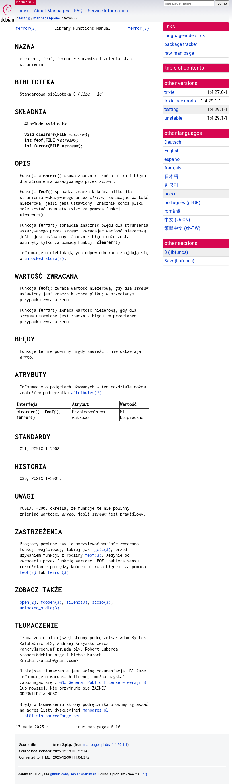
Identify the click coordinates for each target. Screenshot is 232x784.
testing (24, 18)
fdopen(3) (51, 602)
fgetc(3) (101, 549)
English (172, 150)
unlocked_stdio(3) (44, 258)
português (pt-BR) (182, 202)
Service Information (108, 10)
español (172, 159)
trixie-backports (180, 101)
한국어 (171, 185)
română (172, 211)
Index (23, 10)
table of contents (184, 68)
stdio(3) (101, 602)
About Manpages (51, 10)
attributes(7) (86, 392)
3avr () (179, 261)
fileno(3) (76, 602)
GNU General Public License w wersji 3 (102, 682)
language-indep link (184, 35)
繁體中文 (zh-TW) (182, 228)
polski (170, 194)
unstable (173, 118)
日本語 (171, 176)
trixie (169, 92)
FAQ (78, 10)
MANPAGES (25, 2)
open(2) (28, 602)
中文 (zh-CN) (177, 219)
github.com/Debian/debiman (73, 774)
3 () (176, 252)
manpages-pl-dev (46, 18)
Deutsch (172, 142)
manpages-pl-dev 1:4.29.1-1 (105, 745)
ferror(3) (26, 28)
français (172, 168)
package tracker (180, 44)
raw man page (179, 53)
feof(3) (93, 555)
